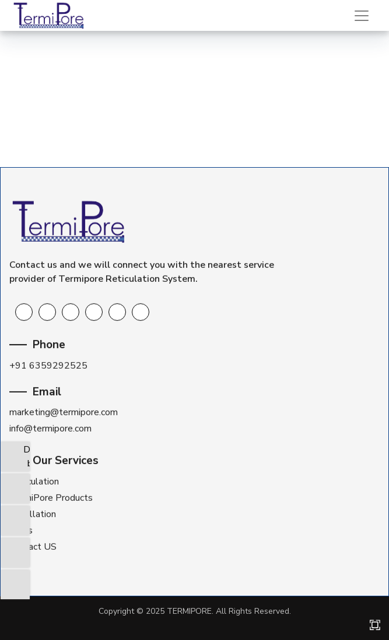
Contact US (33, 546)
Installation (32, 514)
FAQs (21, 530)
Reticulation (34, 481)
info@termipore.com (50, 428)
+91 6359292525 (48, 365)
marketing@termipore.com (63, 412)
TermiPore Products (51, 498)
